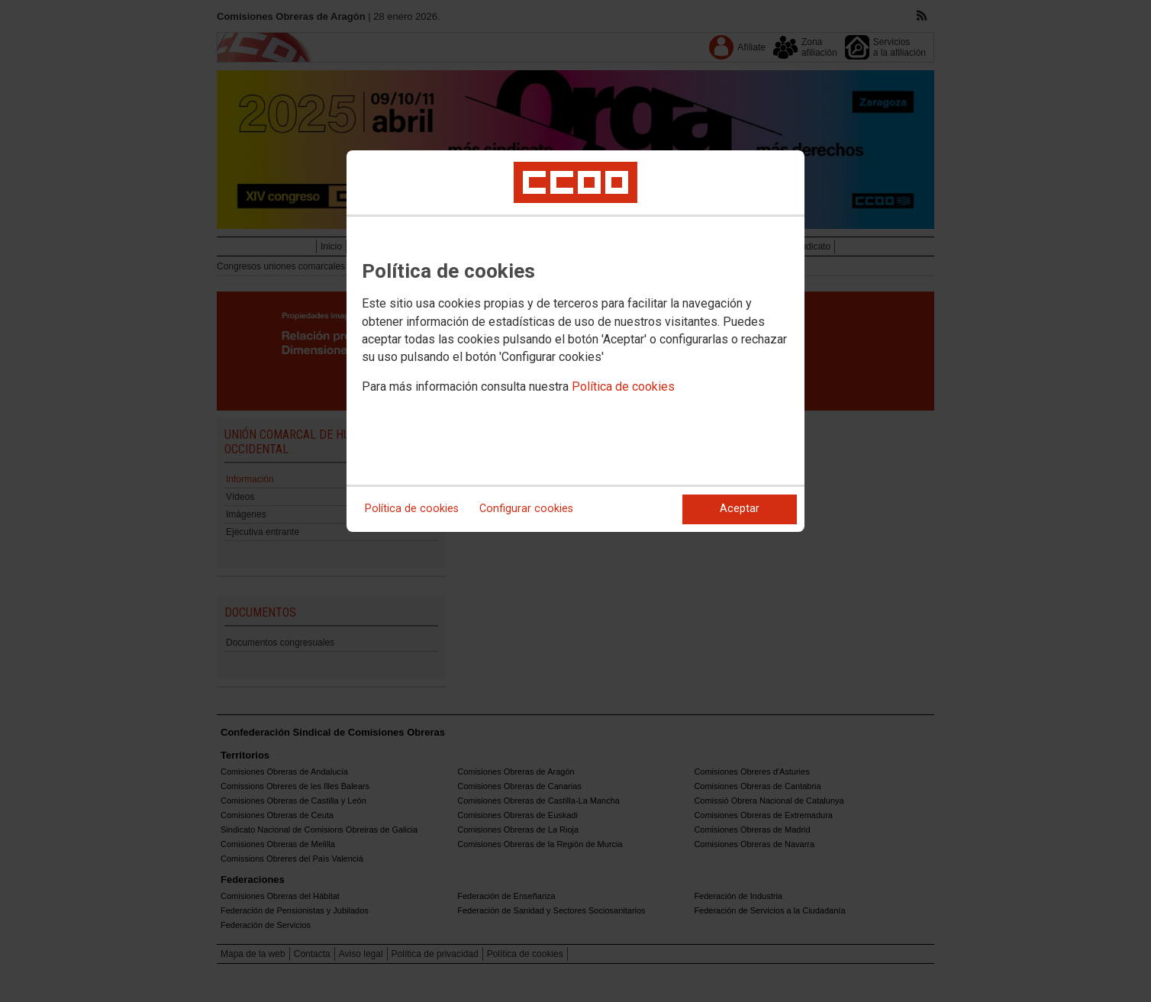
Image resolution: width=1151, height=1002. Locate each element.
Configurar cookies (526, 508)
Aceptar (739, 508)
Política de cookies (623, 386)
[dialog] (575, 341)
